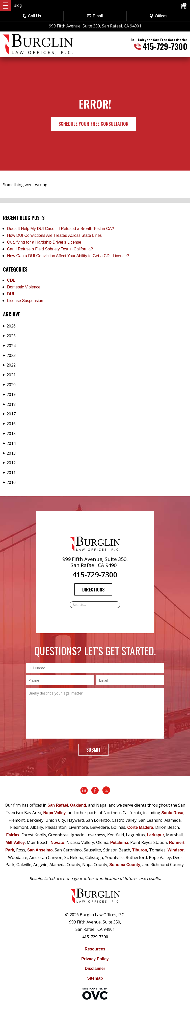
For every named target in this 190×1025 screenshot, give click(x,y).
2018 (9, 404)
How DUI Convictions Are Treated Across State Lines (54, 235)
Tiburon (139, 850)
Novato (57, 842)
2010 (9, 482)
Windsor (176, 850)
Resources (95, 949)
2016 (9, 423)
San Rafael (57, 805)
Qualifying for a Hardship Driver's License (44, 242)
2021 (9, 375)
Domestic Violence (23, 287)
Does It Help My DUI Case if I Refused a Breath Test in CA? (60, 228)
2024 (9, 345)
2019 (9, 394)
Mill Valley (15, 842)
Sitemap (95, 978)
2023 (9, 355)
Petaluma (119, 842)
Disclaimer (95, 968)
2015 (9, 433)
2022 (9, 365)
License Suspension (25, 301)
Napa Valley (54, 813)
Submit (93, 749)
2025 (9, 336)
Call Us (31, 16)
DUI (10, 294)
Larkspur (155, 835)
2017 (9, 414)
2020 (9, 384)
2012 (9, 463)
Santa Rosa (172, 813)
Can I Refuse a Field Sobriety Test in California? (50, 249)
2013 (9, 453)
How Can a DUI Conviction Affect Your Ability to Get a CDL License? (68, 256)
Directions (93, 589)
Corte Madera (140, 827)
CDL (11, 280)
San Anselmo (40, 850)
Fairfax (12, 835)
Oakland (78, 805)
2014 (9, 443)
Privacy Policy (95, 959)
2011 (9, 472)
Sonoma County (124, 865)
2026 (9, 326)
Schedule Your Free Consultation (93, 123)
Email (95, 16)
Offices (158, 16)
